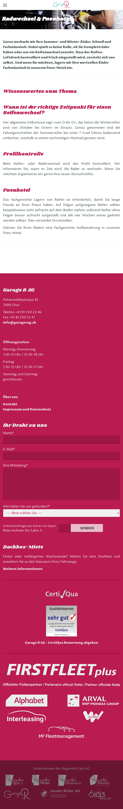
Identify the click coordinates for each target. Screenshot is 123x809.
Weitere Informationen (23, 569)
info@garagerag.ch (19, 322)
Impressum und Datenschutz (27, 409)
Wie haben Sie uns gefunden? (26, 506)
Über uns (10, 397)
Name (9, 433)
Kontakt (10, 404)
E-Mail (10, 449)
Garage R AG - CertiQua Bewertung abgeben (61, 643)
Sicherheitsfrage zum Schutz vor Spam (29, 526)
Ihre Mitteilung (15, 465)
